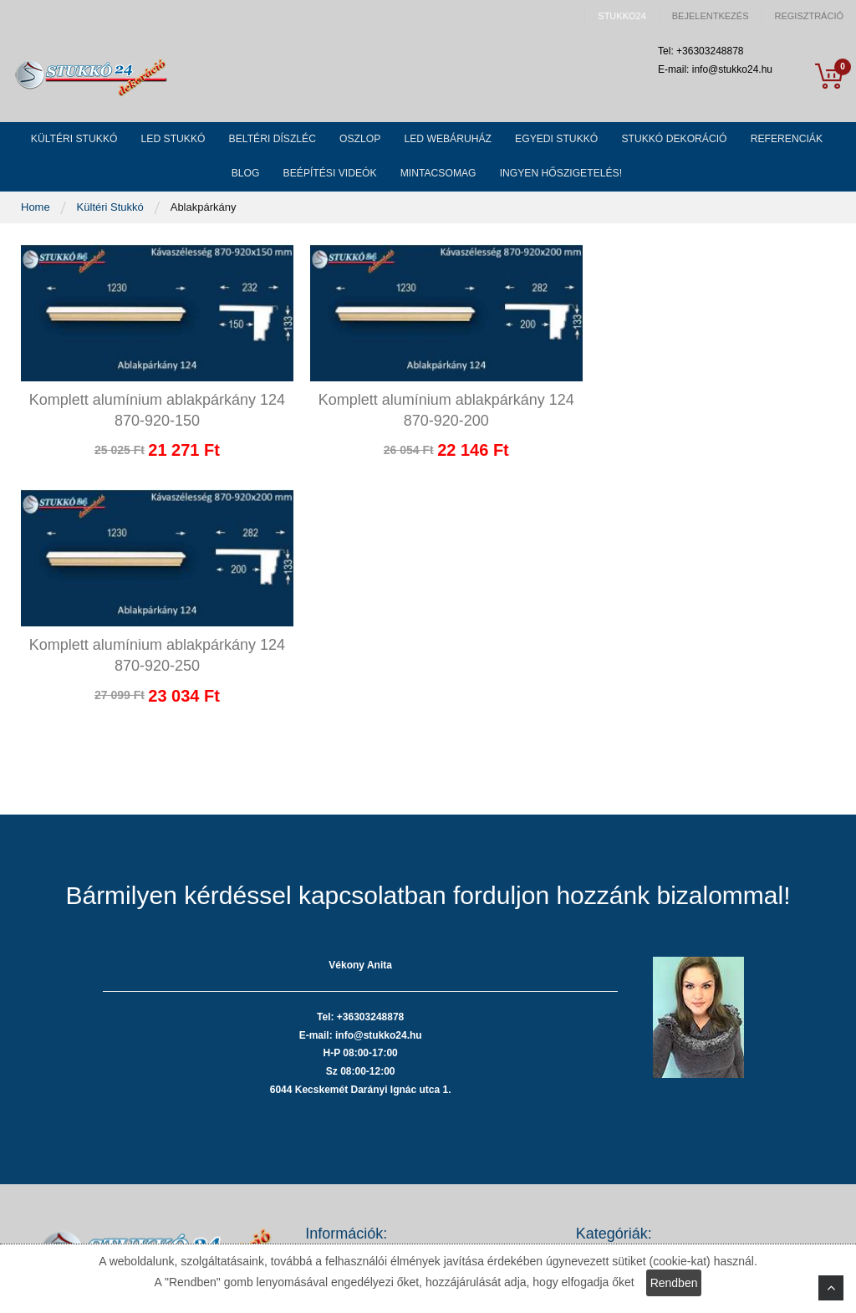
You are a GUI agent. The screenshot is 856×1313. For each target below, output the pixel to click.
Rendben (674, 1283)
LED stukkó (603, 1075)
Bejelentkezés (710, 16)
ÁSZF (319, 1050)
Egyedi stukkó (610, 1174)
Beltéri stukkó (608, 1099)
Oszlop (592, 1124)
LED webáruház (615, 1149)
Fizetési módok (341, 1099)
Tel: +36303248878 (154, 1120)
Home (37, 218)
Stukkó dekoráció (618, 1199)
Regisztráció (808, 16)
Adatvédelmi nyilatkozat (362, 1075)
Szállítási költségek (351, 1124)
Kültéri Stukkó (112, 218)
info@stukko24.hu (151, 1168)
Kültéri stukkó (608, 1050)
